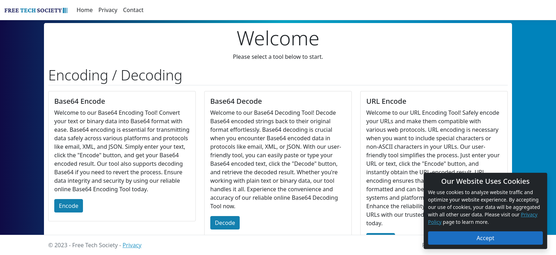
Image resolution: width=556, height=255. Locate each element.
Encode (68, 206)
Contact (133, 10)
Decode (225, 223)
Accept (485, 238)
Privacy (108, 10)
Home (85, 10)
